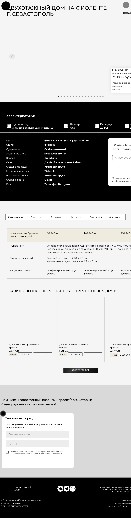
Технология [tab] (36, 217)
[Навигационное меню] (126, 5)
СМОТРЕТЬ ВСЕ (81, 370)
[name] (37, 434)
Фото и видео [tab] (115, 217)
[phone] (37, 443)
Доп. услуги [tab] (55, 217)
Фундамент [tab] (75, 217)
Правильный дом (22, 488)
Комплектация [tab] (15, 217)
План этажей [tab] (96, 217)
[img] (6, 6)
